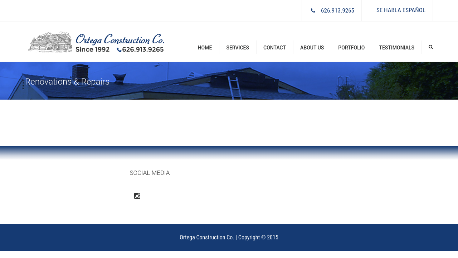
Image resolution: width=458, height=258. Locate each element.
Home (205, 48)
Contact (274, 48)
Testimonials (396, 48)
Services (237, 48)
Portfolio (351, 48)
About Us (312, 48)
